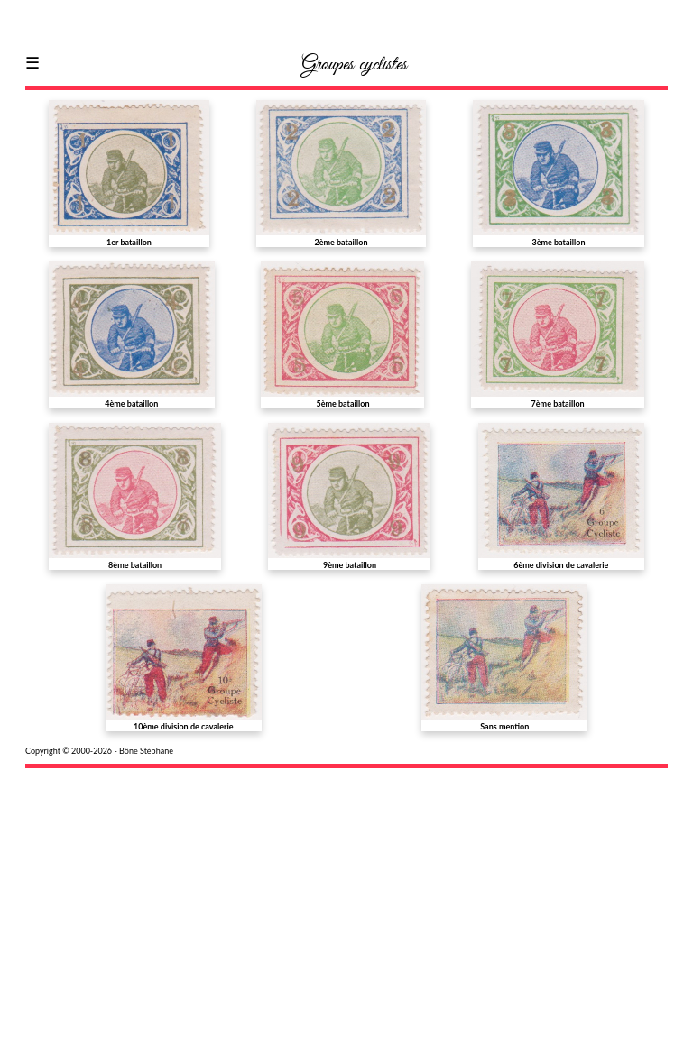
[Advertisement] (346, 904)
